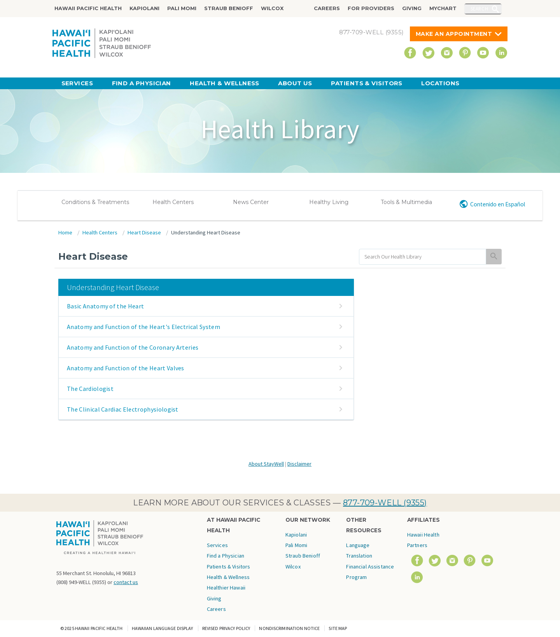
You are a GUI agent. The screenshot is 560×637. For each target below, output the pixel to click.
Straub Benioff (228, 8)
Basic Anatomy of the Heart (105, 306)
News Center (251, 202)
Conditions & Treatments (95, 202)
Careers (327, 8)
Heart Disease (144, 232)
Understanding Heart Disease (205, 232)
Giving (412, 8)
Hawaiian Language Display (162, 628)
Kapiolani (144, 8)
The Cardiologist (90, 388)
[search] (422, 256)
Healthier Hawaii (226, 587)
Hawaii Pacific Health (88, 8)
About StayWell (266, 463)
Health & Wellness (224, 83)
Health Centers (173, 202)
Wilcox (272, 8)
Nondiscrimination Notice (289, 628)
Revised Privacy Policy (226, 628)
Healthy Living (328, 202)
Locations (440, 83)
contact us (126, 582)
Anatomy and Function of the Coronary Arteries (132, 347)
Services (77, 83)
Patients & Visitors (366, 83)
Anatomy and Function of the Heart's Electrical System (143, 327)
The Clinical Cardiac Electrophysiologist (122, 409)
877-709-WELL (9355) (385, 502)
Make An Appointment (454, 33)
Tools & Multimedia (406, 202)
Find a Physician (141, 83)
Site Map (338, 628)
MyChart (443, 8)
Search (479, 8)
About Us (295, 83)
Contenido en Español (497, 204)
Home (65, 232)
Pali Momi (181, 8)
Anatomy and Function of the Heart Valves (125, 368)
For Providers (371, 8)
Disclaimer (299, 463)
